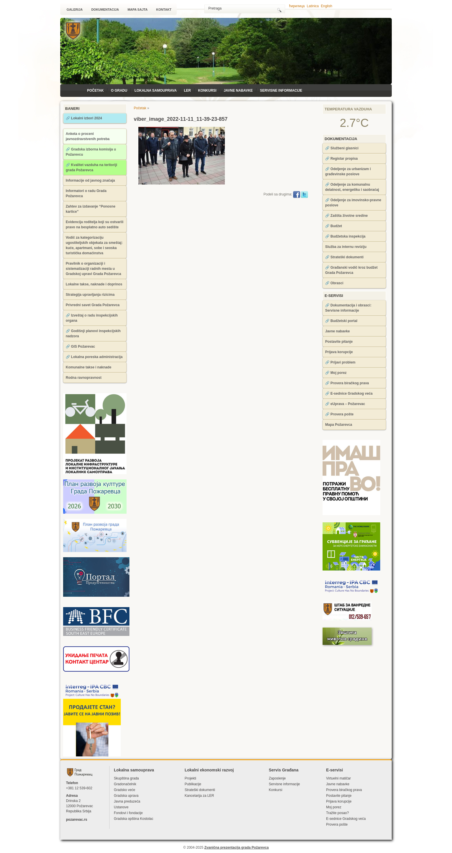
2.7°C (354, 122)
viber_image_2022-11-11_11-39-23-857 (180, 119)
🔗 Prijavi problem (340, 362)
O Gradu (119, 90)
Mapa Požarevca (338, 425)
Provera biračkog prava (344, 790)
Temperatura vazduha (348, 109)
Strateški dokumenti (199, 790)
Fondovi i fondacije (128, 813)
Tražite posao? (337, 813)
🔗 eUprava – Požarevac (345, 404)
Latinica (313, 6)
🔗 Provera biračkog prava (347, 383)
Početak (95, 90)
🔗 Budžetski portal (341, 321)
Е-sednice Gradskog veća (346, 819)
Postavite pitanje (339, 342)
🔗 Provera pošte (339, 414)
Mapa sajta (137, 9)
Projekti (190, 778)
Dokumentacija (105, 9)
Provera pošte (337, 824)
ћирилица (297, 6)
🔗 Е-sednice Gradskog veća (348, 393)
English (326, 6)
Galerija (75, 9)
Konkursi (207, 90)
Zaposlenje (277, 778)
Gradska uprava (126, 796)
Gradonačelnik (125, 784)
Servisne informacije (281, 90)
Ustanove (121, 807)
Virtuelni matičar (338, 778)
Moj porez (333, 807)
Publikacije (192, 784)
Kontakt (164, 9)
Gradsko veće (124, 790)
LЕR (187, 90)
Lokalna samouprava (155, 90)
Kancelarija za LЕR (199, 796)
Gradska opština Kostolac (133, 819)
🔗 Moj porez (335, 373)
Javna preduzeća (127, 801)
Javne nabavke (238, 90)
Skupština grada (126, 778)
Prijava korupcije (339, 352)
